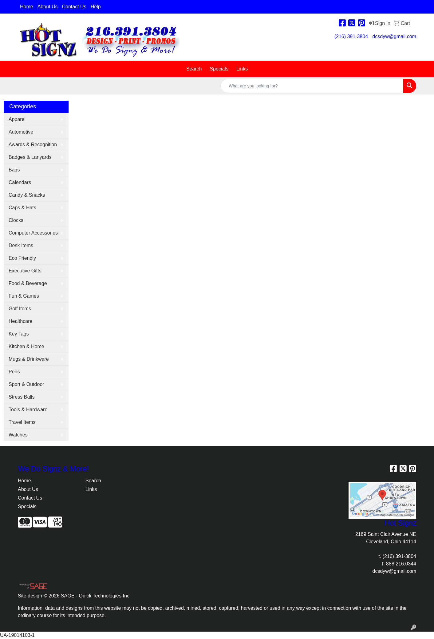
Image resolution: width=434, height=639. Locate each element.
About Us (47, 6)
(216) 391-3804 (351, 36)
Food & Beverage (28, 283)
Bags (14, 169)
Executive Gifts (25, 270)
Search (194, 68)
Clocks (16, 220)
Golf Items (20, 308)
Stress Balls (21, 397)
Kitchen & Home (26, 346)
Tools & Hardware (28, 409)
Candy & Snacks (27, 195)
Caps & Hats (22, 207)
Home (26, 6)
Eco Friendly (22, 258)
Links (242, 68)
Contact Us (74, 6)
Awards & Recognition (33, 144)
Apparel (17, 119)
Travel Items (22, 422)
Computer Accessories (33, 232)
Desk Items (21, 245)
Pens (14, 371)
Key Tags (19, 333)
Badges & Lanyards (30, 157)
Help (96, 6)
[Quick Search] (312, 86)
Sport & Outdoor (26, 384)
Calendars (20, 182)
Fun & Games (24, 296)
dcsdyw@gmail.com (394, 36)
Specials (219, 68)
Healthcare (20, 321)
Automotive (21, 132)
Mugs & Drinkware (29, 359)
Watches (18, 434)
